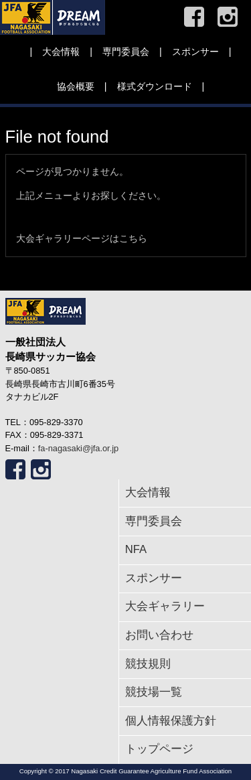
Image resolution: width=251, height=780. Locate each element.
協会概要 (75, 86)
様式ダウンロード (154, 86)
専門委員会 (125, 51)
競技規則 (148, 663)
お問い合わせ (159, 635)
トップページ (159, 749)
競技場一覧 (153, 692)
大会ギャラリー (165, 606)
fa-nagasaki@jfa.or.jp (78, 448)
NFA (136, 549)
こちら (133, 238)
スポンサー (195, 51)
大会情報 (61, 51)
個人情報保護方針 (170, 720)
